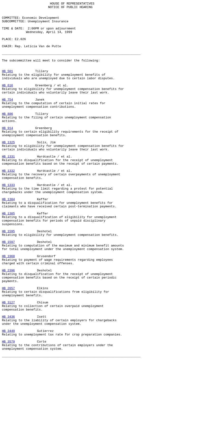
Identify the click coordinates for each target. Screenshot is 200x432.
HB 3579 (8, 410)
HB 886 (7, 136)
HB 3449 (8, 397)
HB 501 (7, 85)
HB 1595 (8, 277)
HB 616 (7, 102)
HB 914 (7, 153)
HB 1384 (8, 239)
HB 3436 (8, 380)
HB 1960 (8, 307)
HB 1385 (8, 256)
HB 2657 (8, 346)
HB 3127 (8, 363)
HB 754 (7, 119)
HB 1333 (8, 222)
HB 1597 (8, 290)
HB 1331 (8, 188)
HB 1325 (8, 170)
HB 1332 (8, 205)
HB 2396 (8, 324)
